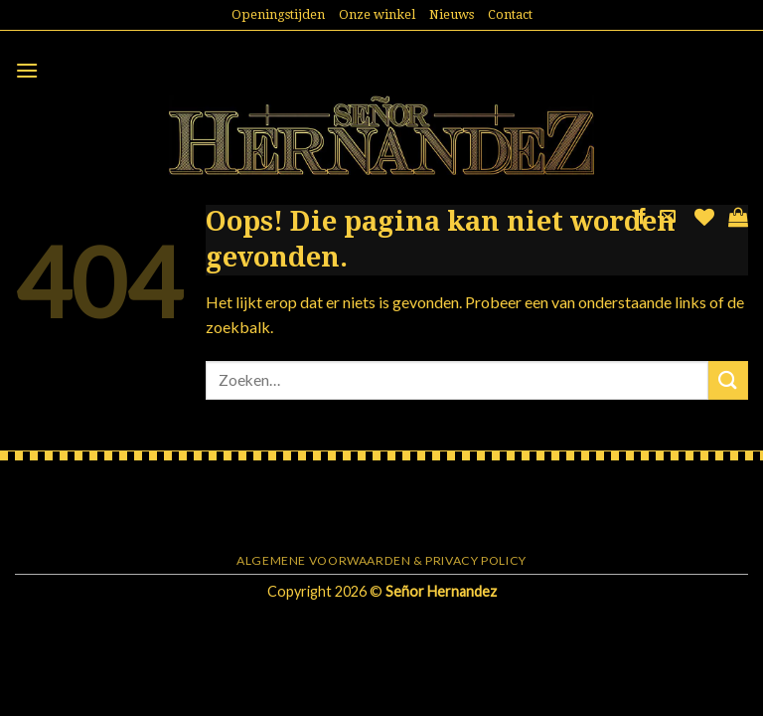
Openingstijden (278, 14)
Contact (510, 14)
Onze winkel (377, 14)
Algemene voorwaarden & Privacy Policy (381, 560)
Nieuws (451, 14)
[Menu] (27, 70)
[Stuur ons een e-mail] (668, 217)
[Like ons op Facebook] (642, 217)
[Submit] (728, 380)
